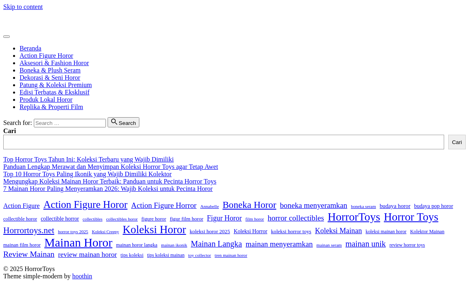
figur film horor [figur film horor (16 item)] (186, 219)
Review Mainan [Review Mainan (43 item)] (29, 253)
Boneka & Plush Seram (50, 70)
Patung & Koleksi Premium (56, 84)
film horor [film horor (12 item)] (254, 218)
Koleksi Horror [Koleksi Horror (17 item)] (250, 231)
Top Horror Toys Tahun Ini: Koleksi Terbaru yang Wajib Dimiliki (88, 159)
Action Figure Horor (46, 55)
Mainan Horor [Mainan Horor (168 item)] (78, 242)
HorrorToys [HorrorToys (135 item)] (354, 216)
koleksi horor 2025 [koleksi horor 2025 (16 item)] (210, 231)
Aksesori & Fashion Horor (54, 62)
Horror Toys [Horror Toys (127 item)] (411, 217)
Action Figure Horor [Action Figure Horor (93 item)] (85, 204)
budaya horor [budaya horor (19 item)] (395, 206)
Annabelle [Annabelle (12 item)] (209, 206)
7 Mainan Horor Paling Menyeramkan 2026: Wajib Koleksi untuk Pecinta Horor (108, 188)
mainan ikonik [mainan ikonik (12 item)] (174, 245)
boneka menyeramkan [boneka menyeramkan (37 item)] (313, 205)
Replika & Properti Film (51, 106)
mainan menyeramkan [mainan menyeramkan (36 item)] (279, 244)
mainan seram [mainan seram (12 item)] (329, 245)
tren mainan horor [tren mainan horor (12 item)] (231, 255)
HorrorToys (18, 20)
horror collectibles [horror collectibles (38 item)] (296, 218)
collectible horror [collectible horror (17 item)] (60, 219)
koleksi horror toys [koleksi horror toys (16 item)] (291, 231)
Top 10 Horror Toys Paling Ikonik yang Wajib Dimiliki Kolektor (87, 174)
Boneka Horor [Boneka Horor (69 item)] (249, 204)
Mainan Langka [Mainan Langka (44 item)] (216, 243)
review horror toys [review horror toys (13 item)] (407, 245)
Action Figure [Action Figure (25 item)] (21, 205)
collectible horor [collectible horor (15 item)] (20, 219)
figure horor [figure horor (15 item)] (153, 219)
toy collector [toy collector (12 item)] (199, 255)
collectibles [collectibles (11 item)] (93, 219)
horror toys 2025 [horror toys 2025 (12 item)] (73, 231)
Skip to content (23, 6)
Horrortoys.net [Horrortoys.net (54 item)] (28, 230)
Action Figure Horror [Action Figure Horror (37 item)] (164, 205)
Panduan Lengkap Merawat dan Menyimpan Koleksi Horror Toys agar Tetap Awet (110, 166)
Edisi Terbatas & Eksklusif (54, 92)
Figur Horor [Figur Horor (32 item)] (224, 218)
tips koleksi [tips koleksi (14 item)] (132, 255)
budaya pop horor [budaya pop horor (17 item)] (433, 206)
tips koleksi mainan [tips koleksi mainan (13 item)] (166, 255)
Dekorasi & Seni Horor (50, 77)
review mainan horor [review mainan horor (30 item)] (87, 254)
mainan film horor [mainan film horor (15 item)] (22, 245)
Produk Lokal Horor (46, 99)
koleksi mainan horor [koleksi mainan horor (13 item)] (386, 231)
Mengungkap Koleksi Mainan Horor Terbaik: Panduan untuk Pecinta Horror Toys (109, 181)
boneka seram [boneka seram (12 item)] (363, 206)
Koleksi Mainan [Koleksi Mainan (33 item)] (338, 231)
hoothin (82, 276)
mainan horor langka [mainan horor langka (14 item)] (137, 245)
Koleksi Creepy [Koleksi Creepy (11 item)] (105, 232)
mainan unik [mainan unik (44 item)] (366, 243)
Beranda (30, 48)
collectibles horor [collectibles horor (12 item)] (122, 218)
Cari (9, 130)
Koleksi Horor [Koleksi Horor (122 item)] (154, 229)
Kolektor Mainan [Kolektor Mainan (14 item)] (427, 231)
